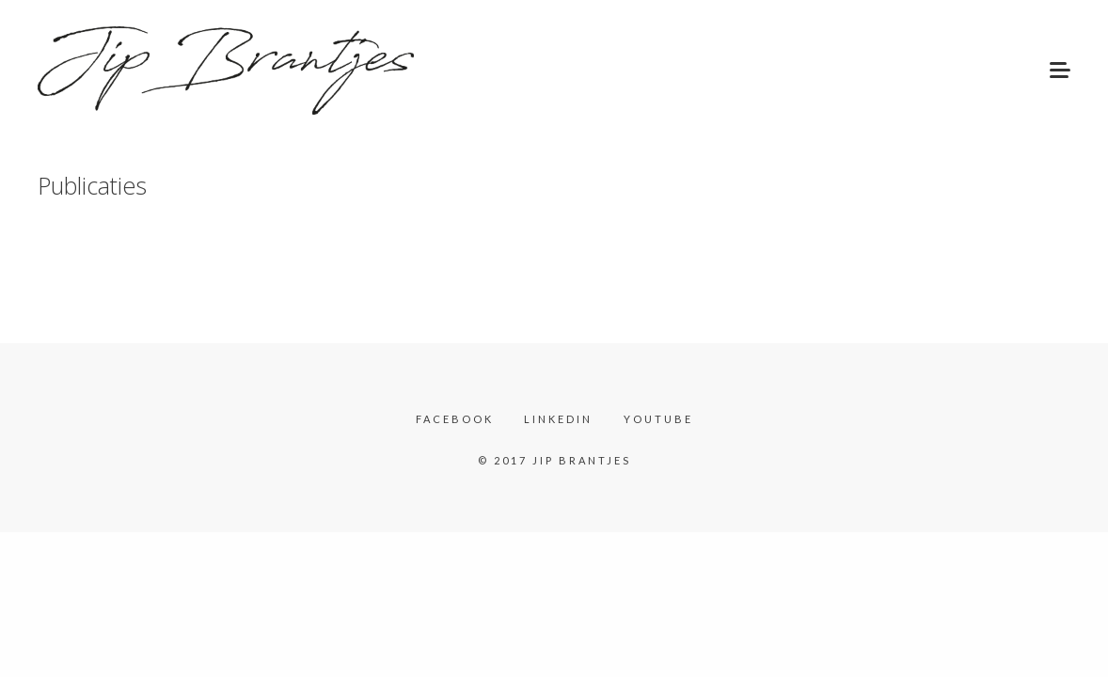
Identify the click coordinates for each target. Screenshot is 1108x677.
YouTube (658, 419)
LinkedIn (558, 419)
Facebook (455, 419)
